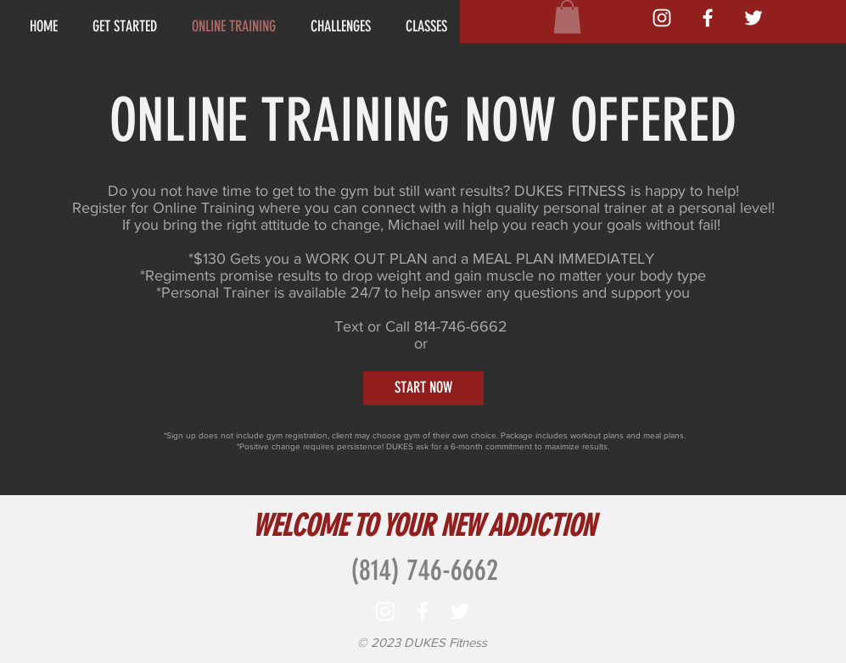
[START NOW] (423, 388)
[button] (567, 16)
